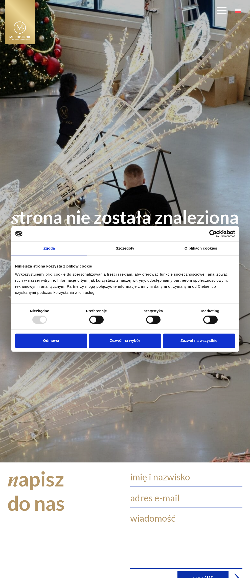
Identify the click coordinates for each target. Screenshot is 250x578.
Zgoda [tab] (49, 248)
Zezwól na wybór (125, 340)
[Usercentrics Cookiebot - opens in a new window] (213, 233)
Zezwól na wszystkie (198, 340)
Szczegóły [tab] (125, 248)
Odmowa (51, 340)
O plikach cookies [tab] (201, 248)
